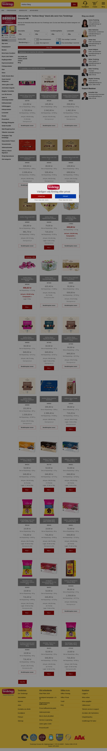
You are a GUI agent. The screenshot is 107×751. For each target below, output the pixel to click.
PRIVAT (65, 196)
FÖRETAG (41, 196)
